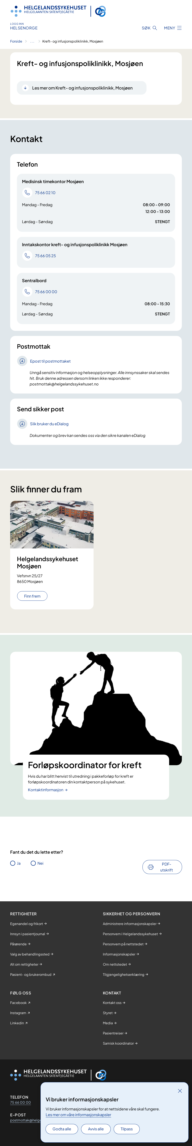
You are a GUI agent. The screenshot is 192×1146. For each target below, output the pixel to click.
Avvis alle (96, 1128)
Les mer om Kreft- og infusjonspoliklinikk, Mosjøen (82, 87)
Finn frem (32, 596)
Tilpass (127, 1128)
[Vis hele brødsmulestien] (32, 41)
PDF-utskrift (166, 867)
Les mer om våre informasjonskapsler (78, 1114)
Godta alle (61, 1128)
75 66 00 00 (20, 1102)
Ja (19, 863)
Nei (40, 863)
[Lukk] (180, 1090)
